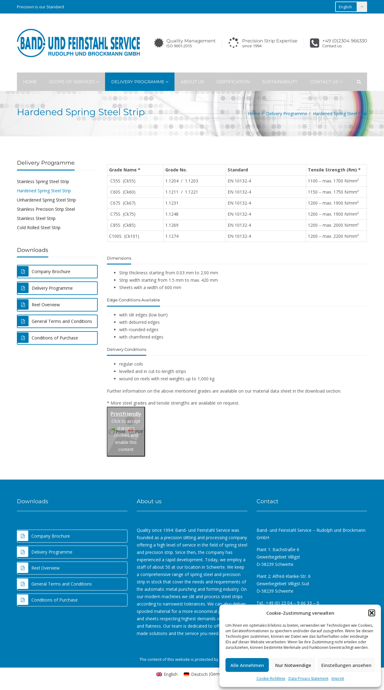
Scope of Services (74, 81)
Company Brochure (44, 271)
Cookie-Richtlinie (271, 678)
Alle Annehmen (247, 665)
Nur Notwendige (293, 665)
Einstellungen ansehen (346, 665)
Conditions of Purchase (48, 337)
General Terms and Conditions (55, 321)
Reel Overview (39, 304)
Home (30, 81)
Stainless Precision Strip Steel (46, 209)
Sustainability (280, 81)
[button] (372, 613)
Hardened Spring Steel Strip (44, 191)
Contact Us (326, 81)
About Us (192, 81)
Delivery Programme (139, 81)
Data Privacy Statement (308, 678)
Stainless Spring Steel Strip (43, 181)
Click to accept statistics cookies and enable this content (126, 435)
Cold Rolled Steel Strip (39, 227)
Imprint (337, 678)
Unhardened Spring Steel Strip (46, 200)
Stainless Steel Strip (36, 218)
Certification (233, 81)
